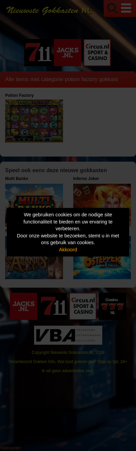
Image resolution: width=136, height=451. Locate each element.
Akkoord (68, 249)
